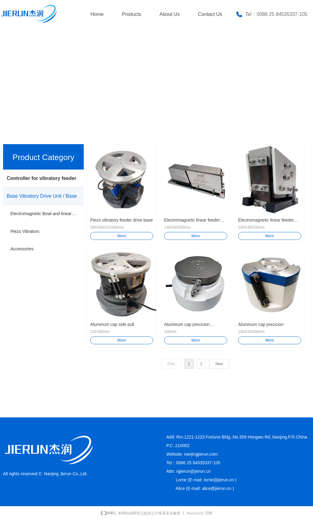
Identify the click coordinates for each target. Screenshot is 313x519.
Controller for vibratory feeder (41, 178)
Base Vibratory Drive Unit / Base (42, 196)
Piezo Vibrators (24, 231)
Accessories (21, 248)
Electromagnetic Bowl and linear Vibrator (47, 213)
